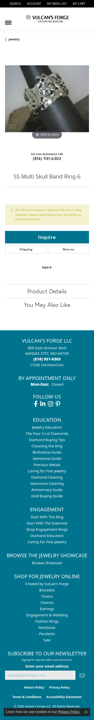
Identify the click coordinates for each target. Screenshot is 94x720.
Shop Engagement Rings (47, 529)
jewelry (14, 39)
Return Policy (34, 687)
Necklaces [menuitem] (47, 627)
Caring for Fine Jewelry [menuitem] (47, 471)
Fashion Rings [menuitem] (47, 621)
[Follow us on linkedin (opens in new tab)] (42, 404)
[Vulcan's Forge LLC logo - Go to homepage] (47, 18)
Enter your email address (47, 666)
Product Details (47, 291)
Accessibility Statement (63, 697)
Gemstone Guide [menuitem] (47, 458)
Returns (68, 249)
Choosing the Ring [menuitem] (47, 446)
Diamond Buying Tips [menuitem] (47, 439)
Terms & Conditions (26, 697)
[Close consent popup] (86, 712)
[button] (15, 3)
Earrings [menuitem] (47, 608)
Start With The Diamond (47, 523)
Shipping (26, 249)
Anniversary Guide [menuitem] (46, 489)
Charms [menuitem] (46, 602)
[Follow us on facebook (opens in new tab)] (36, 404)
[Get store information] (47, 365)
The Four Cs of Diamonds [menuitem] (47, 433)
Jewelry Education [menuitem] (47, 427)
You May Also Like (47, 305)
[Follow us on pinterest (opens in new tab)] (58, 404)
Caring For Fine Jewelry (47, 542)
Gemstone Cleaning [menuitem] (47, 483)
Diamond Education (47, 535)
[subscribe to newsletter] (82, 675)
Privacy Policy (59, 687)
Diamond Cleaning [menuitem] (47, 477)
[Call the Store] (47, 359)
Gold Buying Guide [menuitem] (47, 496)
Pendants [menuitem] (47, 633)
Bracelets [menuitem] (47, 590)
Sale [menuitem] (47, 640)
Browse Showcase (47, 562)
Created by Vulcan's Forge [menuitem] (47, 583)
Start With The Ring (47, 517)
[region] (47, 99)
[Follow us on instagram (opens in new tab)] (50, 404)
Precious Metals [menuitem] (47, 464)
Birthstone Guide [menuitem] (47, 452)
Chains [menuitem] (47, 596)
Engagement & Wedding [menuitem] (47, 615)
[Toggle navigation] (8, 21)
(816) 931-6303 (47, 158)
